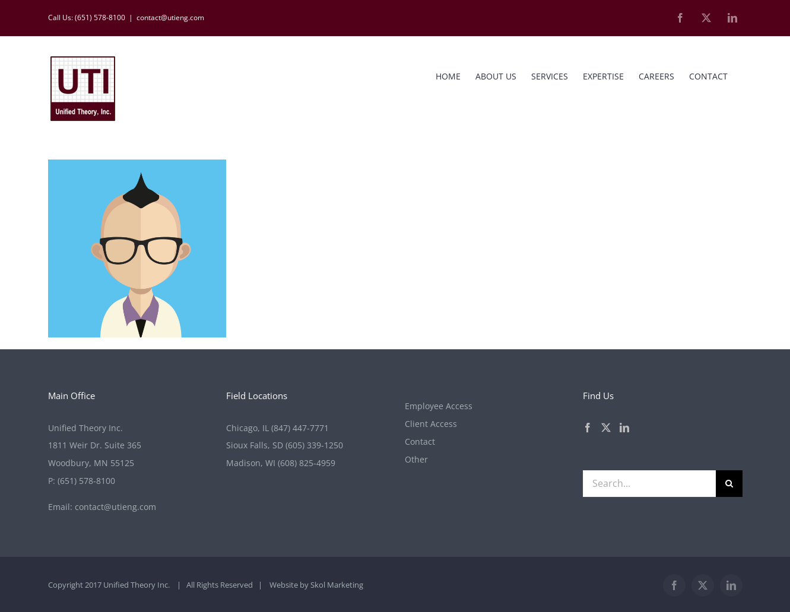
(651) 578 (86, 480)
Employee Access (438, 406)
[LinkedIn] (624, 427)
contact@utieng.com (170, 17)
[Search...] (649, 483)
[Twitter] (606, 427)
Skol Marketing (336, 584)
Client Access (431, 423)
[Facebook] (587, 427)
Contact (420, 441)
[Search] (729, 483)
